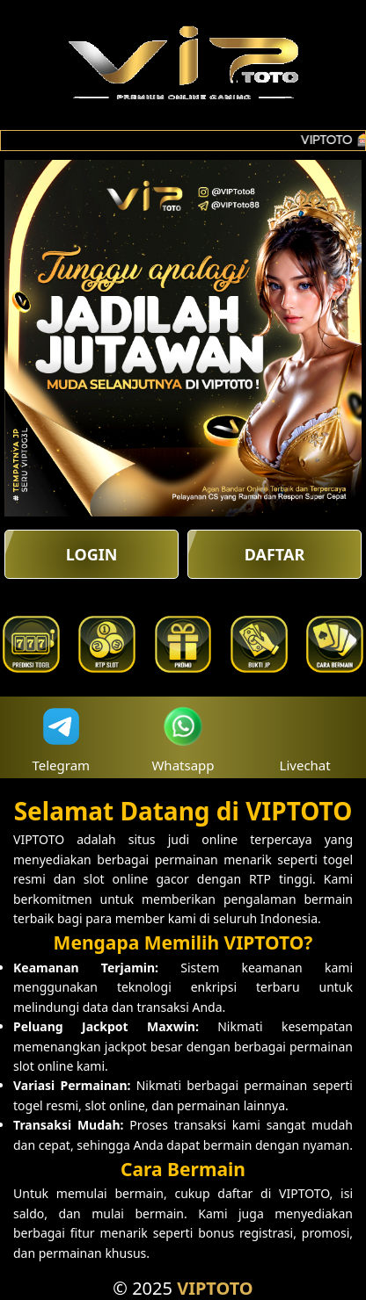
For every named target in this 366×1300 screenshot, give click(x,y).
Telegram (62, 737)
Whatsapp (182, 737)
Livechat (305, 737)
